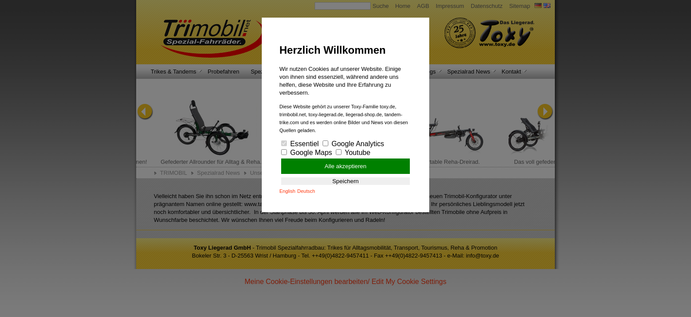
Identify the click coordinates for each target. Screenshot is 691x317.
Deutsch (306, 191)
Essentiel (300, 143)
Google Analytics (353, 143)
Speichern (345, 181)
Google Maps (306, 152)
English (287, 191)
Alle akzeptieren (346, 166)
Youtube (353, 152)
